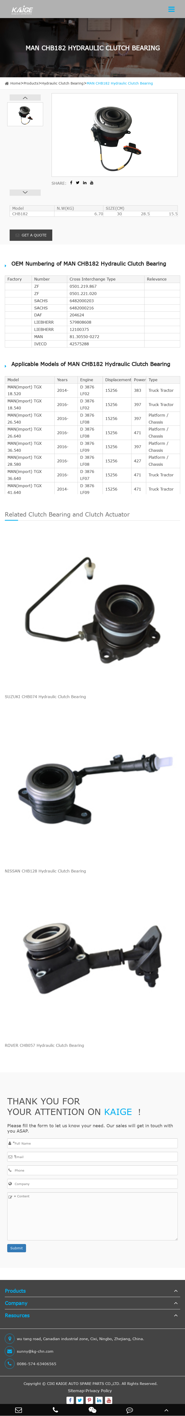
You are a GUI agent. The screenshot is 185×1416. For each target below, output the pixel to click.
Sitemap (76, 1391)
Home (15, 83)
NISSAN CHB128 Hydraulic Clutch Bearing (45, 871)
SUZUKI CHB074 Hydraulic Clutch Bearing (45, 697)
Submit (16, 1248)
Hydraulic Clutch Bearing (62, 83)
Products (31, 83)
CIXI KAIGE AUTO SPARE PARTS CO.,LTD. (83, 1383)
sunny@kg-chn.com (29, 1351)
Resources (17, 1315)
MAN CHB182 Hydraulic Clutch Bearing (120, 83)
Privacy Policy (99, 1391)
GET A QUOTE (31, 235)
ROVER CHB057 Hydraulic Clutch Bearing (44, 1045)
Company (16, 1303)
